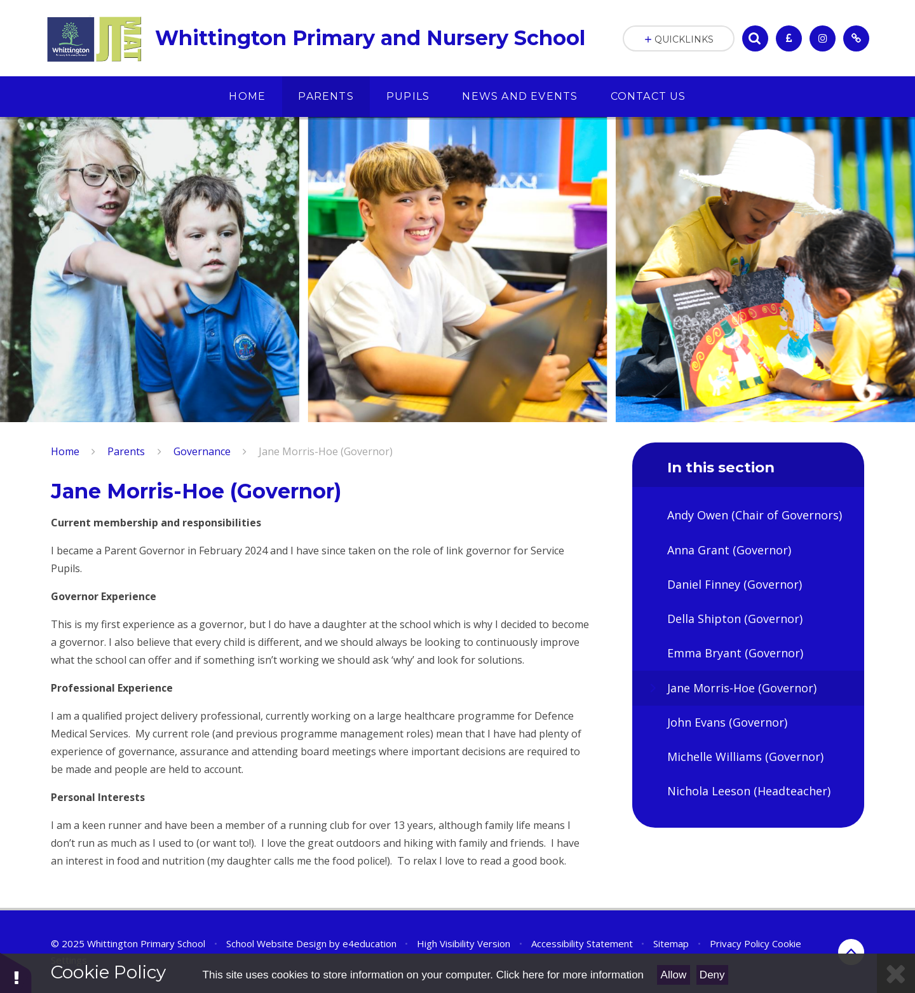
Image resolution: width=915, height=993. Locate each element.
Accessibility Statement (582, 943)
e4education (369, 943)
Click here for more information (570, 975)
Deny (712, 975)
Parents (126, 451)
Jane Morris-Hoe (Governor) (326, 451)
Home (65, 451)
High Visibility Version (463, 943)
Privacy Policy (739, 943)
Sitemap (671, 943)
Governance (202, 451)
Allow (674, 975)
